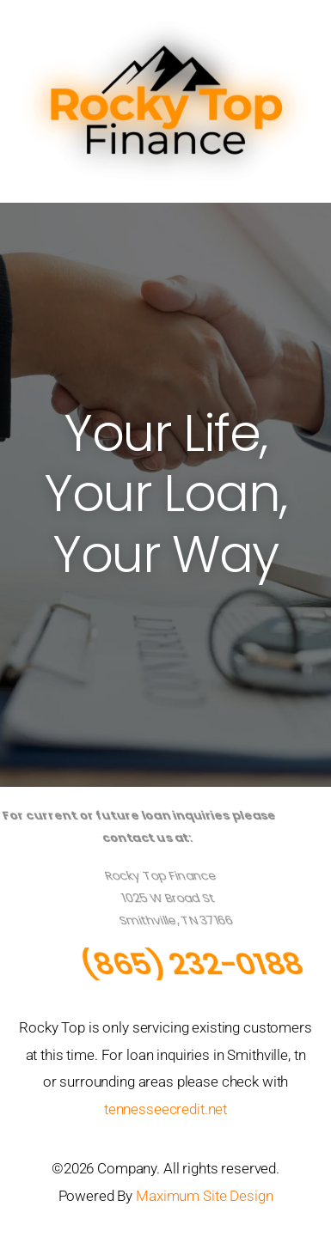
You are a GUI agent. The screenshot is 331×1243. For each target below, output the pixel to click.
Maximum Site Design (204, 1195)
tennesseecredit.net (165, 1109)
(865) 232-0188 (199, 963)
